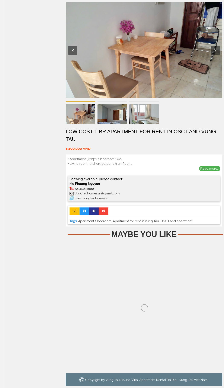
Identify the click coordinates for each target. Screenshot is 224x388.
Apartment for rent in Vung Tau (136, 221)
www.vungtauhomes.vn (92, 198)
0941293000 (84, 189)
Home (32, 36)
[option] (144, 50)
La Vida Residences (32, 82)
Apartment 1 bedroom (94, 221)
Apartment (32, 45)
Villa (32, 64)
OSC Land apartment (176, 221)
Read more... (209, 168)
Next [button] (215, 50)
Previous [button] (72, 50)
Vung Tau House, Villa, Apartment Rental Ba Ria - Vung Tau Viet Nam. (157, 380)
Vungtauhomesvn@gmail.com (97, 193)
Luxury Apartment (32, 73)
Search (32, 94)
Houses (32, 55)
